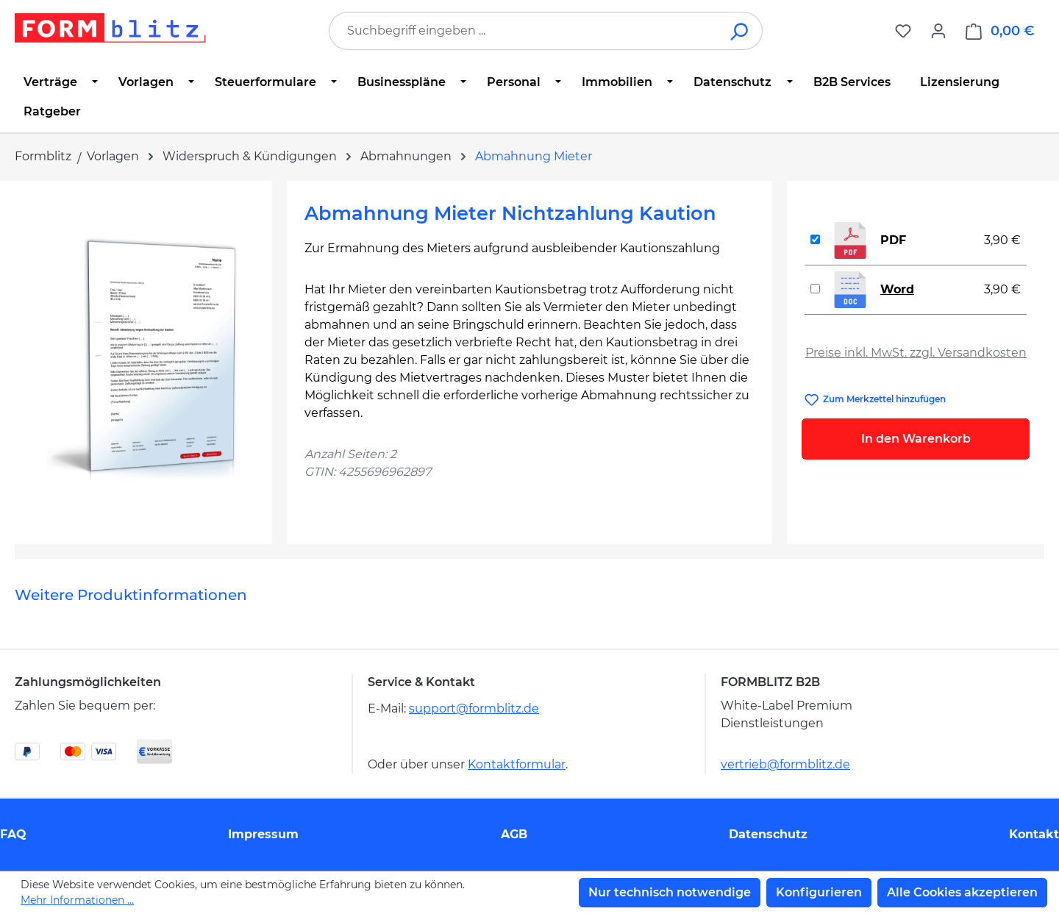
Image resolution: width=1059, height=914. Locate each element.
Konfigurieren (819, 892)
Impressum (263, 834)
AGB (514, 834)
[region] (143, 356)
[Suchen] (740, 31)
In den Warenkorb (916, 439)
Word (897, 289)
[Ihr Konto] (938, 31)
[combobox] (524, 31)
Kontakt (1034, 834)
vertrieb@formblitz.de (785, 764)
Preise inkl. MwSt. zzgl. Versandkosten (916, 353)
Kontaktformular (517, 764)
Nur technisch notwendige (669, 892)
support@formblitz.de (474, 708)
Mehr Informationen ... (77, 900)
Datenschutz (768, 834)
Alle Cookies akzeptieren (962, 892)
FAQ (13, 834)
